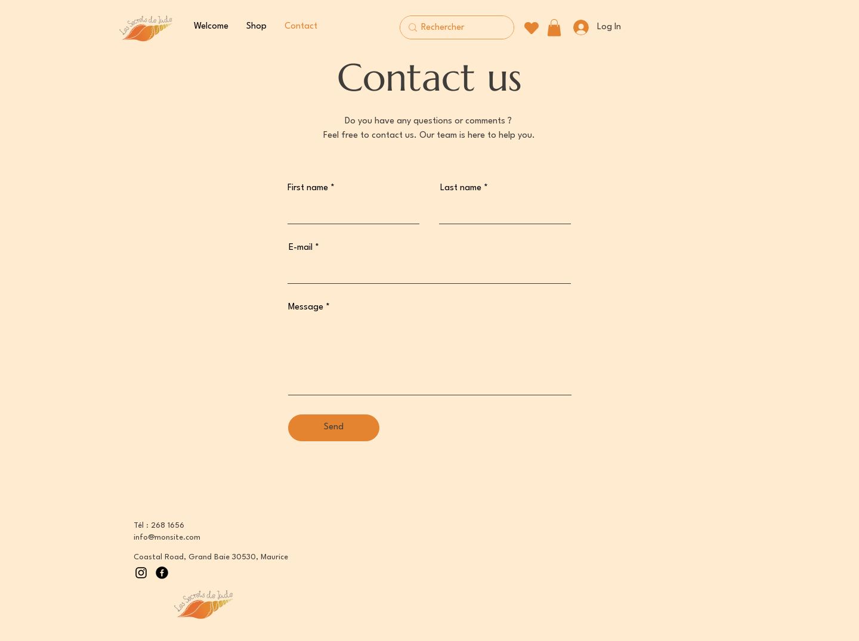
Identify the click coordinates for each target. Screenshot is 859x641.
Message (305, 307)
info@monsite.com (167, 537)
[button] (554, 27)
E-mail (301, 247)
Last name (460, 188)
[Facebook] (162, 572)
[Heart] (531, 28)
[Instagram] (141, 572)
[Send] (333, 427)
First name (308, 188)
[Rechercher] (455, 28)
